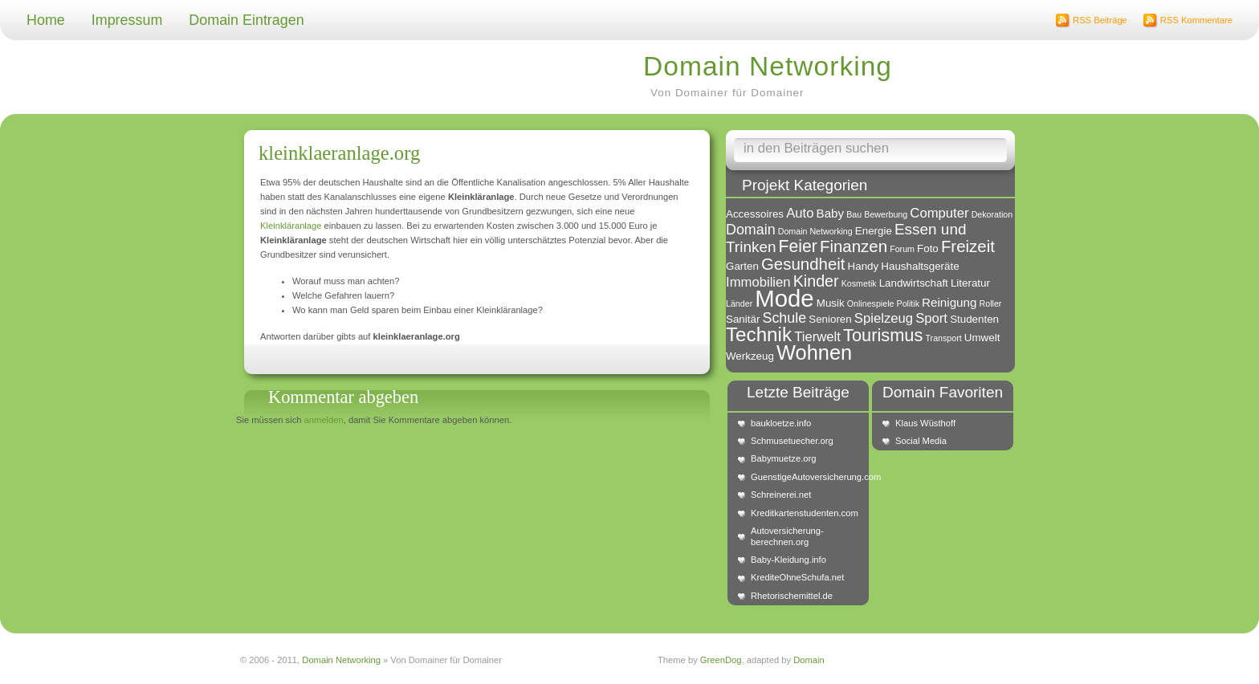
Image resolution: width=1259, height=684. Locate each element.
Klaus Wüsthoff (925, 423)
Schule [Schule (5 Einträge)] (784, 318)
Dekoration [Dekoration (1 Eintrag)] (992, 214)
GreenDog (721, 660)
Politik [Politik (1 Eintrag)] (908, 303)
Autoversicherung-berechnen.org (787, 536)
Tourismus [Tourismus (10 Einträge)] (883, 335)
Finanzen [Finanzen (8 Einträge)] (853, 246)
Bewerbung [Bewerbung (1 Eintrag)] (885, 214)
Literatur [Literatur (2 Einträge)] (970, 283)
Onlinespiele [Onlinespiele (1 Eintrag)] (870, 303)
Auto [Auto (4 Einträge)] (799, 213)
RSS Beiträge (1100, 20)
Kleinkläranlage (291, 225)
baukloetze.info (781, 423)
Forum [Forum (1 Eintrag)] (902, 249)
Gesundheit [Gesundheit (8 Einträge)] (803, 263)
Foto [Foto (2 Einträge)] (928, 248)
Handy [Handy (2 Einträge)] (863, 266)
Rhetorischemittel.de (792, 596)
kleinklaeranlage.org (339, 153)
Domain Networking (767, 66)
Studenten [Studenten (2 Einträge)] (974, 319)
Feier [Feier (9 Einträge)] (798, 246)
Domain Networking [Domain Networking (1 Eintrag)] (815, 231)
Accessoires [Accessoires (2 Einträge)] (755, 214)
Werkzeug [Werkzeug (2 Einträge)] (750, 356)
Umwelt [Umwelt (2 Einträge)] (982, 338)
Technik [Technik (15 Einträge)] (759, 334)
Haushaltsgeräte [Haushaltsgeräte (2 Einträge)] (920, 266)
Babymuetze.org (783, 458)
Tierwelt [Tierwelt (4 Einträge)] (817, 336)
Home (45, 20)
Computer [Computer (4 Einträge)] (939, 213)
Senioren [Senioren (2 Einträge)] (830, 319)
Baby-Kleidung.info (788, 559)
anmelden (324, 420)
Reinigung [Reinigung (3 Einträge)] (949, 302)
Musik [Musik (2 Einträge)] (831, 303)
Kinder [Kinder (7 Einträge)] (816, 281)
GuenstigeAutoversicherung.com (806, 477)
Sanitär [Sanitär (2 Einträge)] (743, 319)
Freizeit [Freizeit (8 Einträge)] (968, 246)
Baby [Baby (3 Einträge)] (831, 213)
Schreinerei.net (781, 494)
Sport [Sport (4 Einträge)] (931, 318)
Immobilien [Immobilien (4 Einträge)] (758, 282)
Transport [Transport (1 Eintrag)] (943, 338)
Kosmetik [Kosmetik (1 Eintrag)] (859, 283)
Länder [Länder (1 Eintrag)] (739, 303)
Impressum (127, 20)
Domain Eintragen (246, 20)
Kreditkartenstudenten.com (804, 513)
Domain (809, 660)
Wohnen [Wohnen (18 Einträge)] (814, 352)
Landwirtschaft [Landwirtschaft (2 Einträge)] (913, 283)
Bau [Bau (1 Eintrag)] (854, 214)
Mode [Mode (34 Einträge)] (784, 298)
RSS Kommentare (1196, 20)
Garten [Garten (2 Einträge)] (742, 266)
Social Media (921, 441)
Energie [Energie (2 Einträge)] (873, 231)
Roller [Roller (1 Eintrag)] (991, 303)
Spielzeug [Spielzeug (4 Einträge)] (883, 318)
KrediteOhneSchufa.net (797, 577)
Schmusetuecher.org (792, 441)
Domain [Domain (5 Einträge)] (751, 230)
